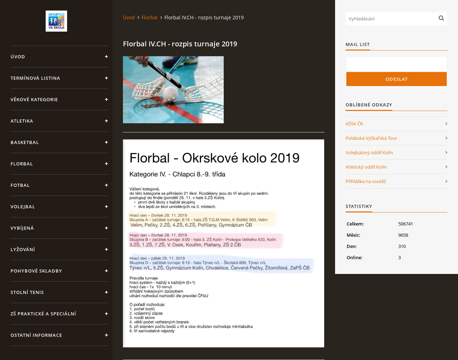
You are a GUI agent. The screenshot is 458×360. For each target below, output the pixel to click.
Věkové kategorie (34, 99)
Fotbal (20, 185)
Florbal (22, 164)
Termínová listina (35, 78)
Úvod (18, 56)
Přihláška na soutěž (366, 181)
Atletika (22, 121)
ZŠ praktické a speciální (43, 313)
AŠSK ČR (354, 123)
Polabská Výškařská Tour (371, 138)
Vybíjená (22, 228)
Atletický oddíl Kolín (366, 167)
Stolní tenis (27, 292)
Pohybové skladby (36, 271)
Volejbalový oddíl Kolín (369, 152)
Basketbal (25, 142)
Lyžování (23, 249)
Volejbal (23, 206)
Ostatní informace (36, 335)
